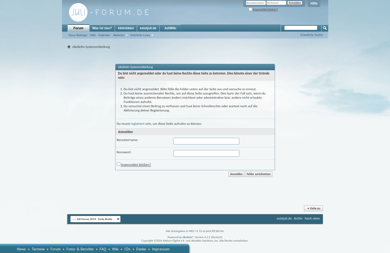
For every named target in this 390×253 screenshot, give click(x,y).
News (21, 249)
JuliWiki (170, 28)
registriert (138, 124)
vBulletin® (188, 237)
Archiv (298, 218)
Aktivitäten (126, 28)
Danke (141, 249)
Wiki (115, 249)
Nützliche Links (140, 35)
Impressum (161, 249)
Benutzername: (127, 140)
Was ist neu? (102, 28)
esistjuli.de (148, 28)
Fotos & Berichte (80, 249)
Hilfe (313, 3)
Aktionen (119, 35)
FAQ (103, 249)
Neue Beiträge (78, 35)
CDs (127, 249)
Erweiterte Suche (312, 34)
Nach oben (312, 218)
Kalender (104, 35)
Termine (38, 249)
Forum (78, 28)
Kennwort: (124, 152)
